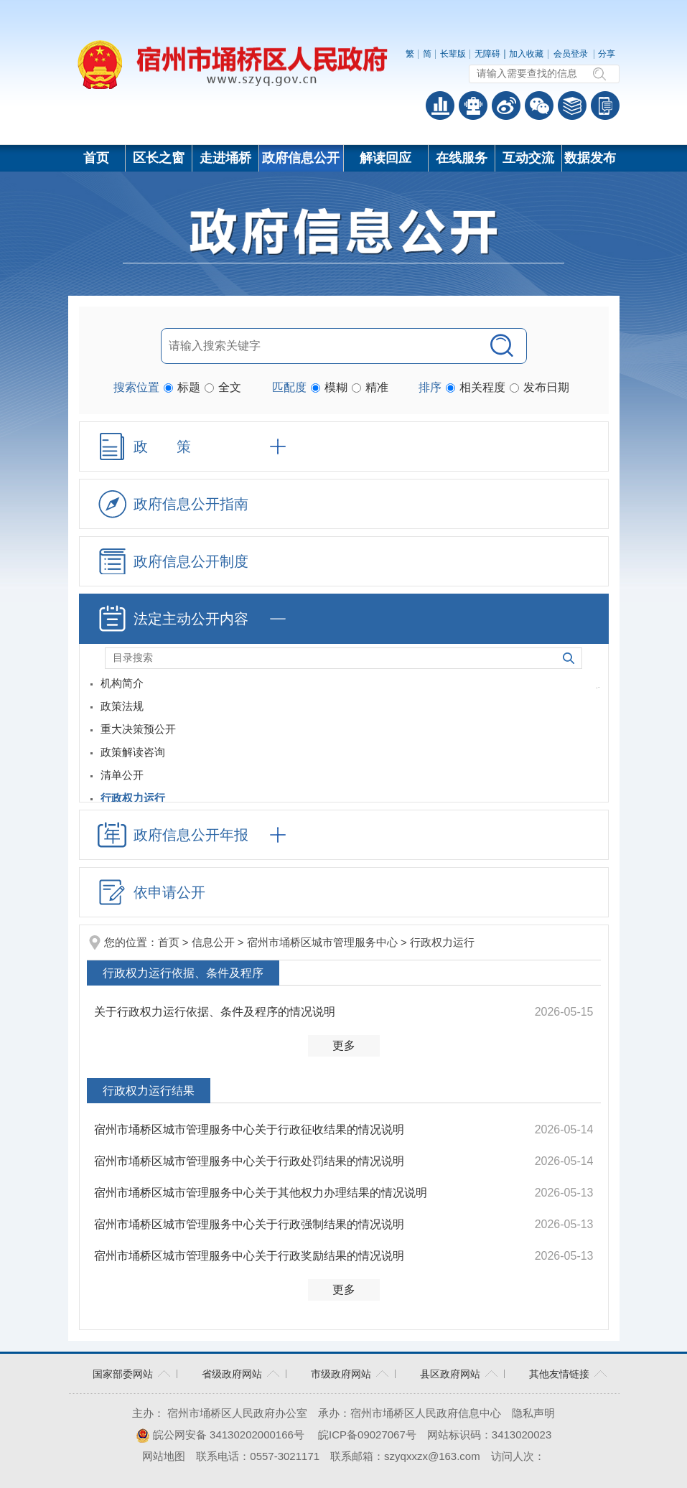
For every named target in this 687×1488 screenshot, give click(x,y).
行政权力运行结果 (149, 1091)
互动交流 (528, 158)
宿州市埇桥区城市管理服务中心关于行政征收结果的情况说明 (249, 1129)
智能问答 (473, 105)
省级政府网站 (232, 1374)
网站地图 (163, 1456)
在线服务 (461, 158)
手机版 (605, 105)
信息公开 (213, 942)
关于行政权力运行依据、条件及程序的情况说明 (214, 1012)
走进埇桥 (225, 158)
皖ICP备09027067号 (367, 1434)
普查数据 (440, 105)
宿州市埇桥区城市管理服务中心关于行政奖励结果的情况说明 (249, 1256)
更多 (343, 1045)
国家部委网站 (123, 1374)
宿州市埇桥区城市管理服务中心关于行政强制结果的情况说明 (249, 1224)
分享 (606, 54)
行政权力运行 (442, 942)
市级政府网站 (341, 1374)
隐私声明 (533, 1413)
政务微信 (539, 105)
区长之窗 (158, 158)
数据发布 (590, 158)
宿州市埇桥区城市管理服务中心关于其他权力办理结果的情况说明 (260, 1193)
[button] (453, 54)
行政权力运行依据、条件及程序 (183, 973)
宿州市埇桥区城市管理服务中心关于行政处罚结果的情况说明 (249, 1161)
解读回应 (385, 158)
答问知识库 (572, 105)
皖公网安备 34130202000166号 (220, 1434)
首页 (96, 158)
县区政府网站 (450, 1374)
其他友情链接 (559, 1374)
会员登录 (570, 54)
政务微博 (506, 105)
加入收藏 (526, 54)
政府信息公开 (301, 158)
